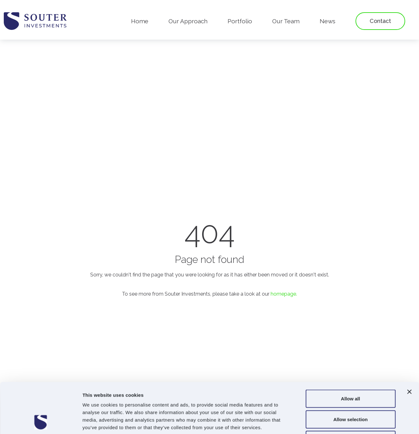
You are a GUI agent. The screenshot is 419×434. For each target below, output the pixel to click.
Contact (380, 21)
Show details (330, 421)
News (327, 21)
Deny (350, 392)
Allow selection (350, 372)
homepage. (284, 294)
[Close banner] (409, 344)
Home (139, 21)
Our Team (286, 21)
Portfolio (240, 21)
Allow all (350, 351)
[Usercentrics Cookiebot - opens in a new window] (40, 421)
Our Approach (187, 21)
